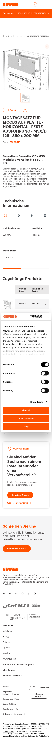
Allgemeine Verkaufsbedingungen (11, 693)
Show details (36, 402)
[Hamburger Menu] (47, 4)
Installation (8, 631)
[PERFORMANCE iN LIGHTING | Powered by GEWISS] (21, 617)
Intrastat (6, 687)
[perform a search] (41, 4)
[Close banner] (48, 317)
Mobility (6, 653)
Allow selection (26, 418)
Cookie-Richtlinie (9, 704)
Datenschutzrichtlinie (11, 699)
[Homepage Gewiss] (10, 4)
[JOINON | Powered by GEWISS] (21, 606)
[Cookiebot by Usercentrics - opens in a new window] (31, 316)
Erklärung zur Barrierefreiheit (14, 714)
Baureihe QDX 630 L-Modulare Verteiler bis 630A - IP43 (18, 36)
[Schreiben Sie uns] (20, 495)
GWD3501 (21, 304)
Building (6, 642)
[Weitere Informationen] (19, 503)
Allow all (26, 410)
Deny (26, 426)
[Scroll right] (48, 13)
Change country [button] (39, 695)
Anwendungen (9, 659)
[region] (26, 246)
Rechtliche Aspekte (10, 709)
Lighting (6, 648)
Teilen (11, 110)
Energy (8, 36)
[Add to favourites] (25, 110)
